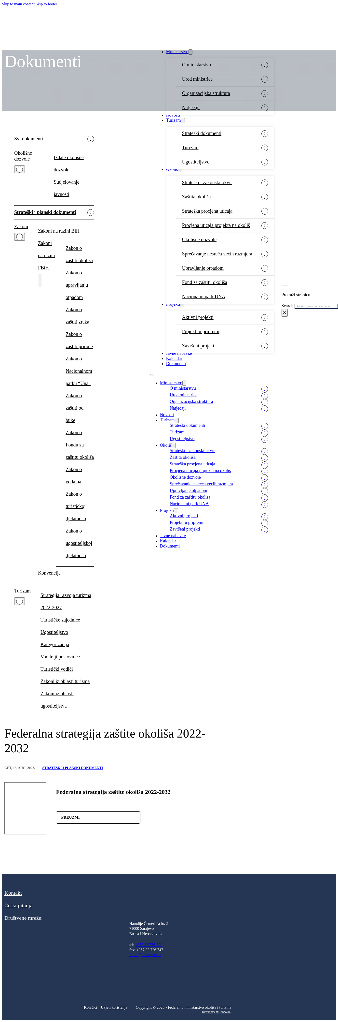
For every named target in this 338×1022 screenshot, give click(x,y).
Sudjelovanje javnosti (66, 188)
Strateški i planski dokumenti (45, 212)
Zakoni (21, 226)
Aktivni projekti (198, 317)
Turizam (173, 120)
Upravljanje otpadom (203, 268)
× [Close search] (284, 312)
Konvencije (49, 573)
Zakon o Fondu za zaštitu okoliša (80, 445)
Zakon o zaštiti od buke (75, 408)
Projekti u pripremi (200, 331)
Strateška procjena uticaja (207, 211)
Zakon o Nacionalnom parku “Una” (79, 371)
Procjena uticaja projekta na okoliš (216, 225)
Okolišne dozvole (199, 239)
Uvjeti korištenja (114, 1007)
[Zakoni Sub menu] (19, 237)
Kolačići (90, 1007)
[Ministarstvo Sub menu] (184, 383)
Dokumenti (176, 363)
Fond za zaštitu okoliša (204, 282)
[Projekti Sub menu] (182, 304)
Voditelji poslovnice (60, 656)
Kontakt (13, 893)
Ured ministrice (183, 394)
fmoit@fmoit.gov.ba (145, 955)
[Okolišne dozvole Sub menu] (19, 169)
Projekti (173, 304)
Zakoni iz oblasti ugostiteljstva (57, 700)
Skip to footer (46, 4)
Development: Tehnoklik (216, 1012)
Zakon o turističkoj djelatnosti (76, 506)
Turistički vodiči (57, 669)
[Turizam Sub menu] (183, 120)
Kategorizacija (55, 644)
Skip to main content (18, 4)
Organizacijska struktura (191, 401)
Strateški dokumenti (202, 133)
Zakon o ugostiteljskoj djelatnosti (79, 543)
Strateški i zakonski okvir (207, 182)
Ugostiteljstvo (196, 161)
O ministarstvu (183, 388)
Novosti (173, 115)
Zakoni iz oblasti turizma (65, 681)
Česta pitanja (18, 905)
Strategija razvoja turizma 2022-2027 (66, 601)
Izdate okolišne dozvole (69, 163)
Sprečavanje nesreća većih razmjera (217, 253)
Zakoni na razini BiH (59, 231)
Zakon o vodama (74, 475)
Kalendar (174, 358)
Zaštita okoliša (196, 196)
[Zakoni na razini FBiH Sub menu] (40, 280)
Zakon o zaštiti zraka (77, 316)
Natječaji (178, 408)
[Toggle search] (285, 285)
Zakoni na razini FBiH (46, 255)
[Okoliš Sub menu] (180, 169)
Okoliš (172, 169)
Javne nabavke (179, 353)
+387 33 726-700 (148, 945)
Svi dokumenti (28, 138)
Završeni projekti (199, 345)
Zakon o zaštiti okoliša (79, 254)
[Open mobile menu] (152, 374)
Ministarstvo (171, 382)
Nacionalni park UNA (204, 296)
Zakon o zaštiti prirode (79, 340)
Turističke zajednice (60, 619)
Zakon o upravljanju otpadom (77, 285)
